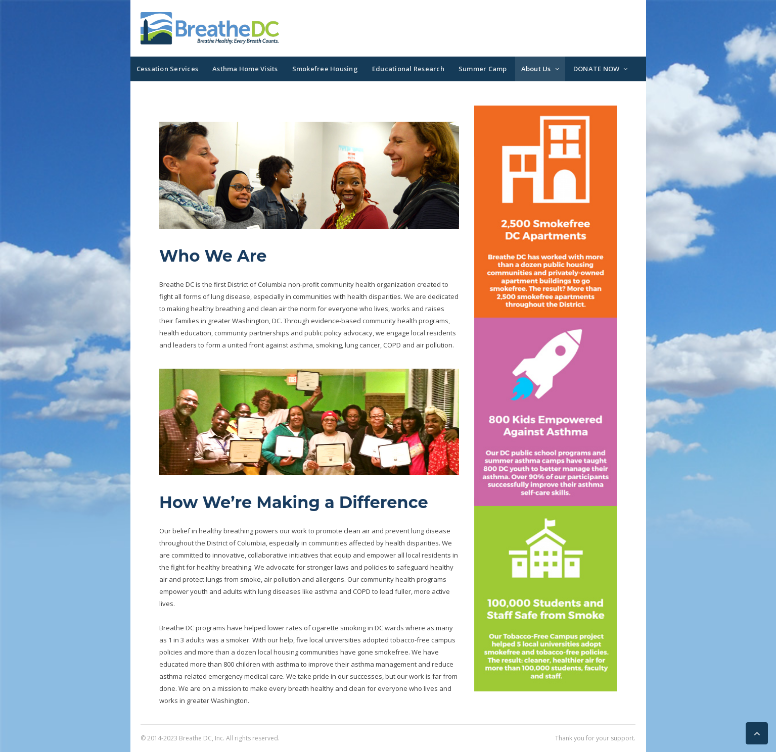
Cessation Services (167, 68)
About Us (536, 68)
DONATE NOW (596, 68)
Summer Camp (483, 68)
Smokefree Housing (325, 68)
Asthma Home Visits (245, 68)
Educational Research (408, 68)
